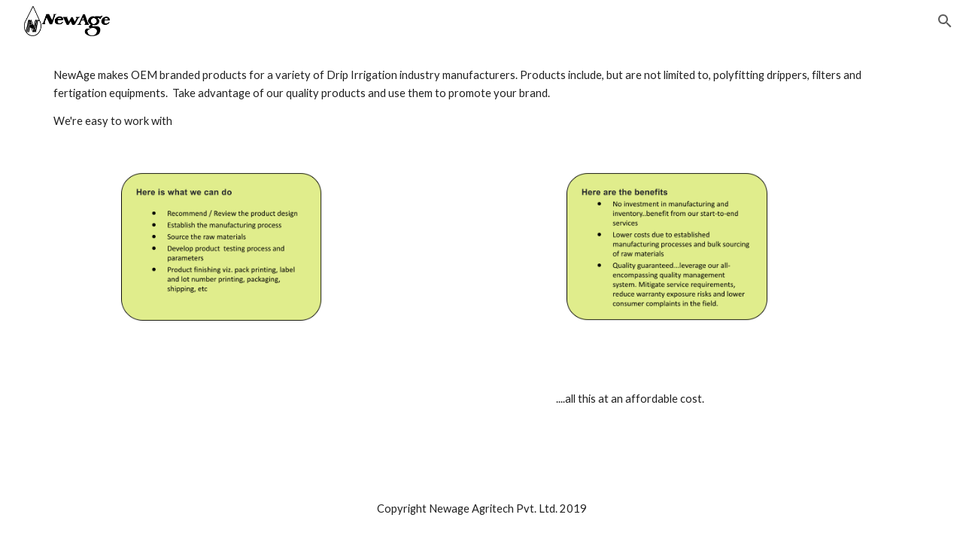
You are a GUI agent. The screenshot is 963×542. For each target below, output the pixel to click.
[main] (481, 98)
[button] (945, 21)
